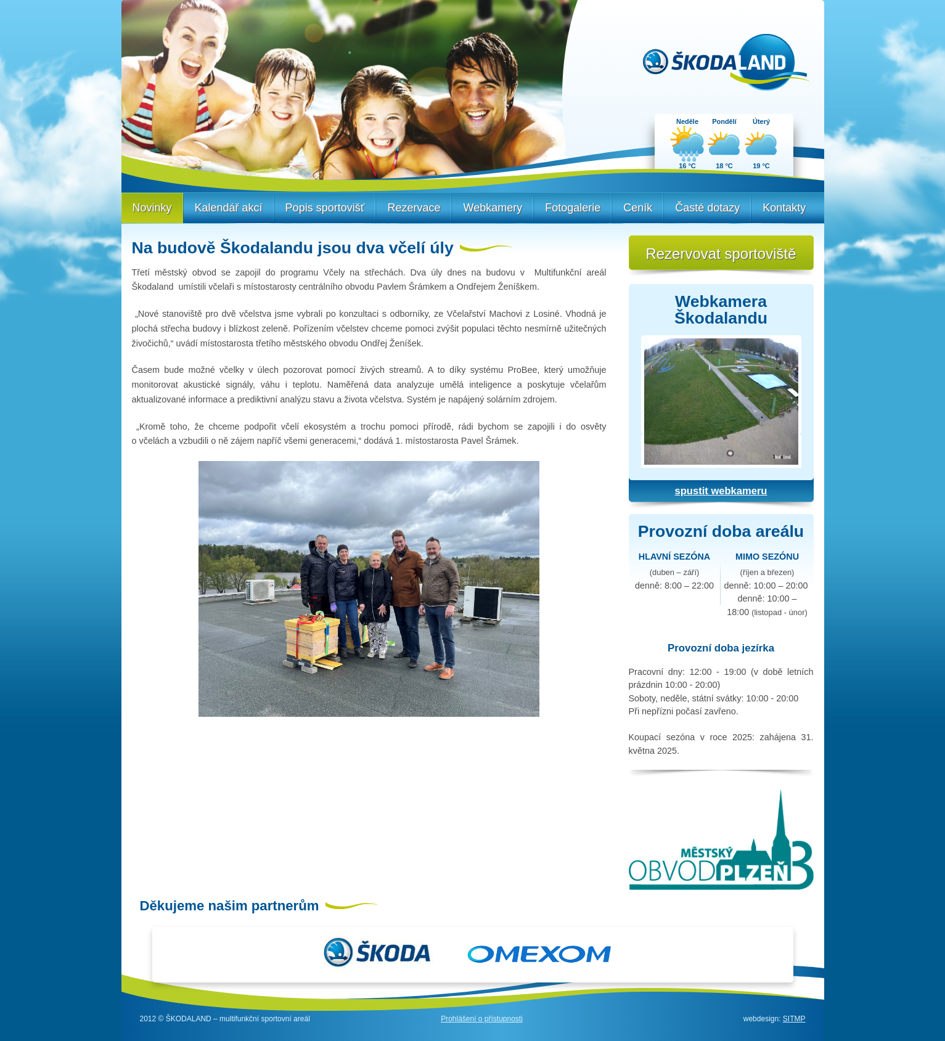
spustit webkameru (721, 491)
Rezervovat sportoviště (720, 253)
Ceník (637, 208)
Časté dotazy (707, 208)
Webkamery (492, 208)
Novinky (152, 208)
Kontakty (784, 208)
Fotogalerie (572, 208)
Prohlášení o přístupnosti (482, 1018)
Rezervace (413, 208)
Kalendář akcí (229, 208)
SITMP (794, 1018)
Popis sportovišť (325, 208)
